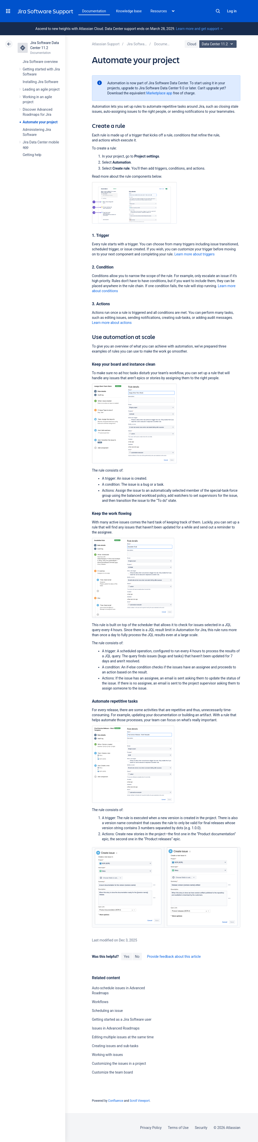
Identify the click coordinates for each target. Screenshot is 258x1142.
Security (201, 1128)
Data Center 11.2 (218, 44)
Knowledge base (129, 11)
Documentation (94, 11)
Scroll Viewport (140, 1100)
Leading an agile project (41, 89)
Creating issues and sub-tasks (115, 1046)
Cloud (191, 44)
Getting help (32, 155)
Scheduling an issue (107, 1011)
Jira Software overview (40, 62)
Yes (126, 957)
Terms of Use (178, 1128)
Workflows (100, 1002)
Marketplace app (159, 93)
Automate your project (40, 122)
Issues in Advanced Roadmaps (116, 1028)
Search (218, 11)
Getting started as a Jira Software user (121, 1019)
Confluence (115, 1100)
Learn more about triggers (194, 254)
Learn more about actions (112, 323)
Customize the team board (112, 1072)
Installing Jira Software (40, 82)
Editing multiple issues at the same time (123, 1037)
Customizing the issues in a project (119, 1063)
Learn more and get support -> (199, 29)
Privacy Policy (151, 1128)
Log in (232, 11)
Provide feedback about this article (174, 957)
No (137, 957)
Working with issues (107, 1055)
